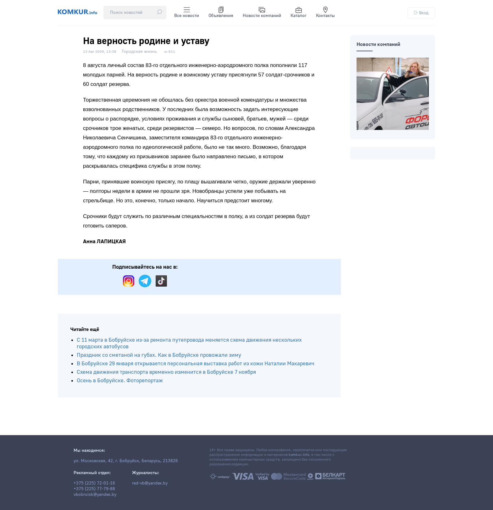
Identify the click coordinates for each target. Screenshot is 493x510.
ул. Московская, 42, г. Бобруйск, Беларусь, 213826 (126, 461)
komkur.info (299, 454)
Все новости (186, 13)
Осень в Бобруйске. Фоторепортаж (120, 380)
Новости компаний (262, 13)
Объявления (220, 13)
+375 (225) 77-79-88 (94, 489)
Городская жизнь (139, 51)
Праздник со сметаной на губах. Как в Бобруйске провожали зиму (159, 355)
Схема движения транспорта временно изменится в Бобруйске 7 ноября (166, 372)
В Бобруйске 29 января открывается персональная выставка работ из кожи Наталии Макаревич (195, 363)
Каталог (299, 13)
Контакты (325, 13)
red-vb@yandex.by (150, 483)
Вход (421, 12)
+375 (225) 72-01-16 (94, 483)
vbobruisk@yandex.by (95, 494)
